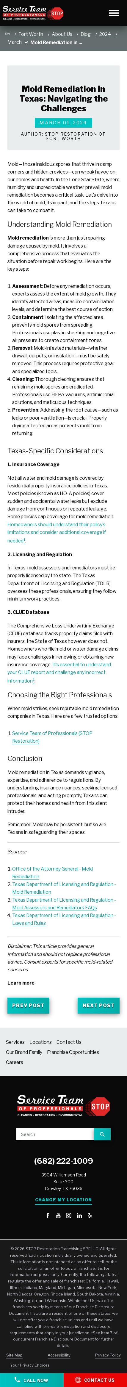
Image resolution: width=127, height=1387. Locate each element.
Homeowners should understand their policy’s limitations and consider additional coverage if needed (56, 533)
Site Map (14, 1355)
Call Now (31, 1380)
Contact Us (95, 1380)
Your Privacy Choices (30, 1365)
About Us (62, 34)
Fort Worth (30, 34)
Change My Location (63, 1199)
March (14, 42)
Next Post (99, 1005)
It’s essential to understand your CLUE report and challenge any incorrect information (59, 673)
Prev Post (28, 1005)
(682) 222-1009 (63, 1161)
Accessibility (59, 1355)
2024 (105, 34)
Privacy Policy (108, 1355)
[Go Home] (7, 34)
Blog (86, 34)
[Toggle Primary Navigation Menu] (114, 13)
